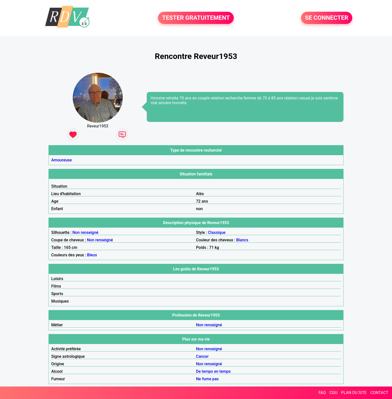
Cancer (202, 356)
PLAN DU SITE (354, 392)
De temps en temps (213, 371)
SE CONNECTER (326, 17)
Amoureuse (61, 160)
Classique (217, 232)
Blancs (242, 240)
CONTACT (379, 392)
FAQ (322, 392)
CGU (334, 392)
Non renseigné (85, 232)
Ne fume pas (207, 379)
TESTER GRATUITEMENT (196, 17)
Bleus (92, 255)
